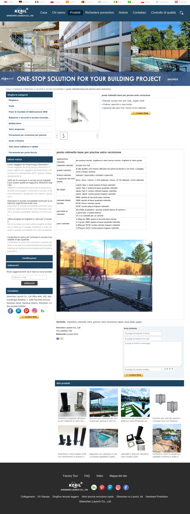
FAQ (87, 475)
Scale (11, 106)
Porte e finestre (16, 141)
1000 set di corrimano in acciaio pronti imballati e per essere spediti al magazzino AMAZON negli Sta (29, 182)
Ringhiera (13, 100)
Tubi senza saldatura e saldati (23, 146)
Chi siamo (58, 12)
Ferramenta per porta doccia (23, 152)
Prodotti (75, 12)
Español (72, 2)
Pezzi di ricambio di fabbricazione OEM (28, 112)
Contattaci (139, 12)
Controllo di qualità (163, 12)
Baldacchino (15, 123)
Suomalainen (164, 2)
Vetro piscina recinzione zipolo (98, 496)
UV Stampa (43, 496)
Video (99, 475)
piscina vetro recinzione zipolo (108, 322)
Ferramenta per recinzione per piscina (27, 135)
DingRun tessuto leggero (66, 496)
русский (57, 2)
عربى (133, 2)
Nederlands (182, 2)
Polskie (147, 2)
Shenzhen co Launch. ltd (130, 496)
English (10, 2)
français (42, 2)
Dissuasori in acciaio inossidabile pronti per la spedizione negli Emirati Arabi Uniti (29, 202)
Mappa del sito (118, 475)
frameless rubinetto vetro (79, 322)
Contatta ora (29, 317)
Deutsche (26, 2)
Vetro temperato (17, 129)
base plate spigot (133, 322)
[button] (90, 83)
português (88, 2)
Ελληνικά (105, 2)
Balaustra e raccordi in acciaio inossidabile (44, 89)
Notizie (123, 12)
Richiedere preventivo (99, 12)
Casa (43, 12)
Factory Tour (70, 475)
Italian (120, 2)
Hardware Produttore (157, 496)
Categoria (17, 89)
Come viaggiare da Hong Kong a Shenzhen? (28, 164)
